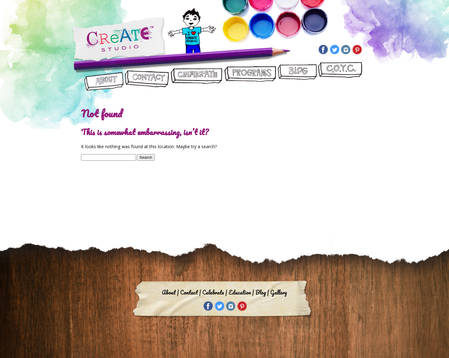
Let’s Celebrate (196, 76)
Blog (297, 76)
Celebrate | (214, 292)
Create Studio (119, 40)
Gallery (278, 292)
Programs (250, 76)
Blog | (262, 292)
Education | (241, 292)
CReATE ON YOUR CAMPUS (340, 76)
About (104, 76)
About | (170, 292)
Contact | (190, 292)
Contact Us (147, 76)
